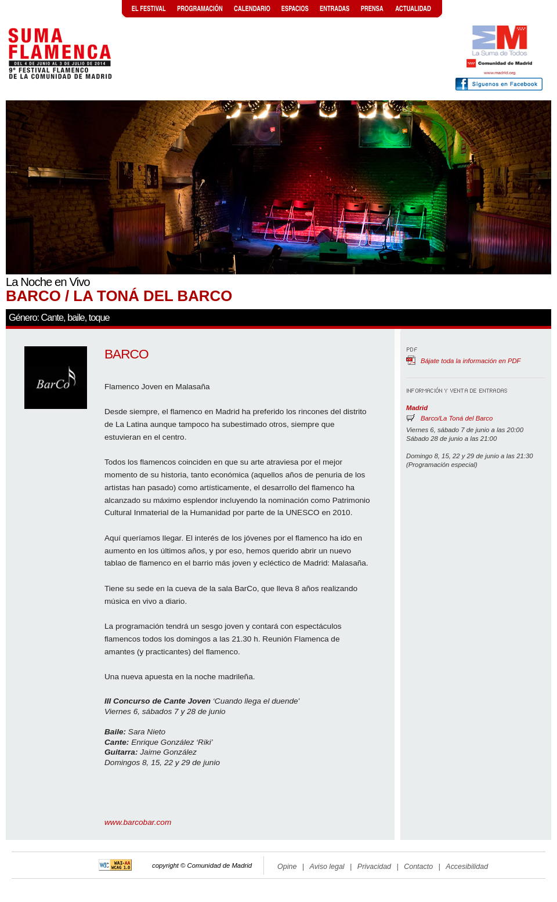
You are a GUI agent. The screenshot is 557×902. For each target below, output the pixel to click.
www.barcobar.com (137, 822)
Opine (286, 867)
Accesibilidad (467, 867)
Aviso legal (327, 867)
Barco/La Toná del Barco (457, 418)
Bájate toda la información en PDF (471, 360)
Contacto (418, 867)
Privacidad (374, 867)
